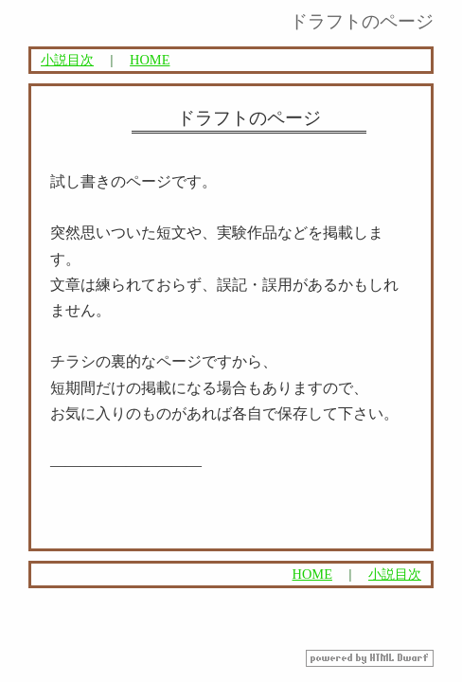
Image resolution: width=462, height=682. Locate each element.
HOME (149, 59)
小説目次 (67, 59)
